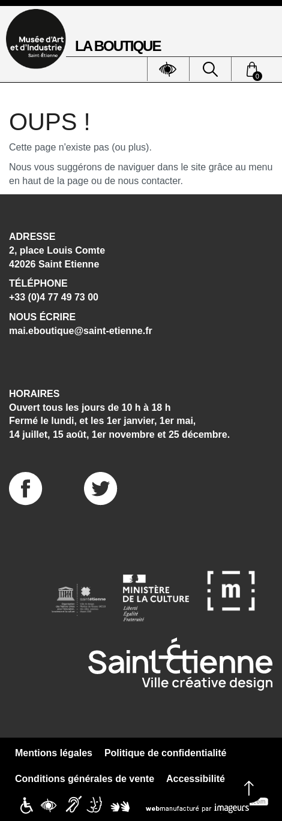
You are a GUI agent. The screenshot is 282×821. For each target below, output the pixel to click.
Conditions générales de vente (84, 779)
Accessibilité (195, 779)
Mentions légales (53, 753)
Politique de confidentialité (165, 753)
